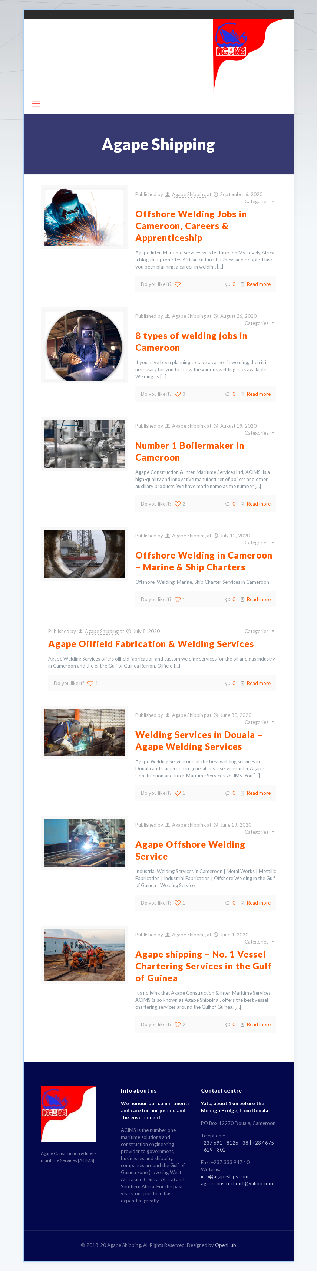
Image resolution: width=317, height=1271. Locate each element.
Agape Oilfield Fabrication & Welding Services (151, 643)
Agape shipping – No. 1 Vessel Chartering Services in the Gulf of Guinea (203, 966)
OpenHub (225, 1245)
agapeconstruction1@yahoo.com (237, 1183)
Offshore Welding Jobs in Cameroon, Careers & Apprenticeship (191, 225)
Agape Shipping (189, 194)
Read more (259, 284)
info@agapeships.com (224, 1176)
